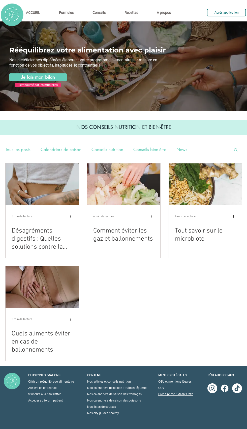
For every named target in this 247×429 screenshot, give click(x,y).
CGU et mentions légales (175, 381)
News (181, 149)
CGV (161, 388)
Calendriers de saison (61, 149)
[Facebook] (225, 388)
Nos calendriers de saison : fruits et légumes (117, 388)
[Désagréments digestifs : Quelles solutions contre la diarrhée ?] (42, 184)
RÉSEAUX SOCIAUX (221, 375)
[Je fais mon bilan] (38, 77)
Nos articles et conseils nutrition (109, 381)
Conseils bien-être (149, 149)
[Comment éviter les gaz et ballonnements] (123, 184)
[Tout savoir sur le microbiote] (205, 184)
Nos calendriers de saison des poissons (114, 400)
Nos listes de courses (101, 407)
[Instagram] (212, 388)
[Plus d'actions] (72, 216)
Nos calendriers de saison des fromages (114, 394)
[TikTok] (237, 388)
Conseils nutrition (107, 149)
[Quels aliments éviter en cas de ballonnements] (42, 287)
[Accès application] (226, 12)
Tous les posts (17, 149)
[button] (235, 150)
